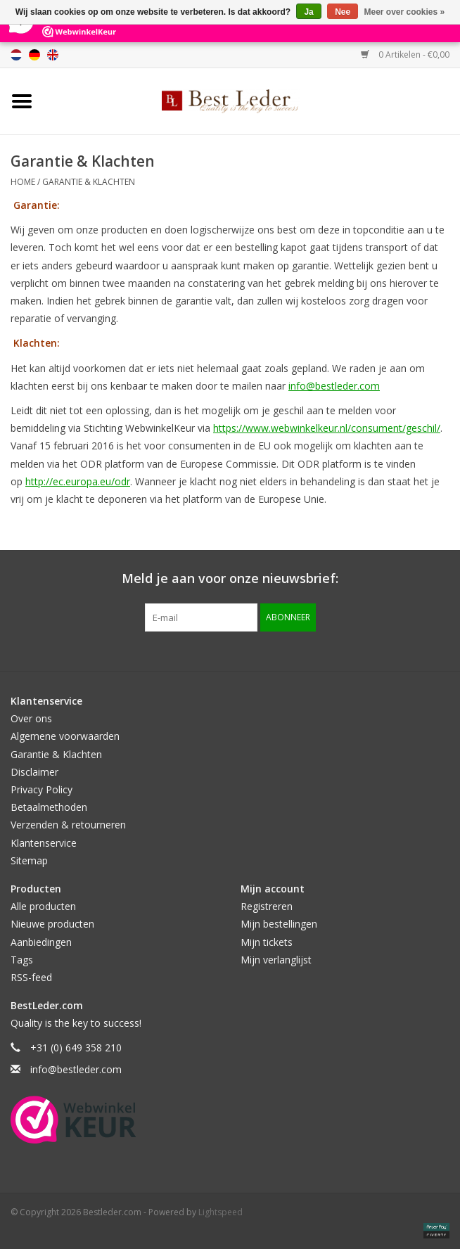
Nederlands (16, 54)
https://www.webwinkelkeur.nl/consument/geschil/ (326, 428)
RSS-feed (31, 977)
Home (23, 182)
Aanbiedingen (41, 942)
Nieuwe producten (52, 923)
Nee (342, 12)
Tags (22, 959)
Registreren (267, 906)
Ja (308, 12)
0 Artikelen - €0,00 (405, 54)
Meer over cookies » (404, 12)
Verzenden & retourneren (68, 824)
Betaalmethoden (49, 807)
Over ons (31, 718)
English (52, 54)
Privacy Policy (41, 789)
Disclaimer (34, 772)
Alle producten (43, 906)
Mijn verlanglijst (276, 959)
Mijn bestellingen (279, 923)
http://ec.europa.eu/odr (77, 481)
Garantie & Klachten (88, 182)
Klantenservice (44, 843)
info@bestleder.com (334, 385)
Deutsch (34, 54)
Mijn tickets (267, 942)
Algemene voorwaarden (65, 736)
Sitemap (29, 860)
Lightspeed (220, 1212)
